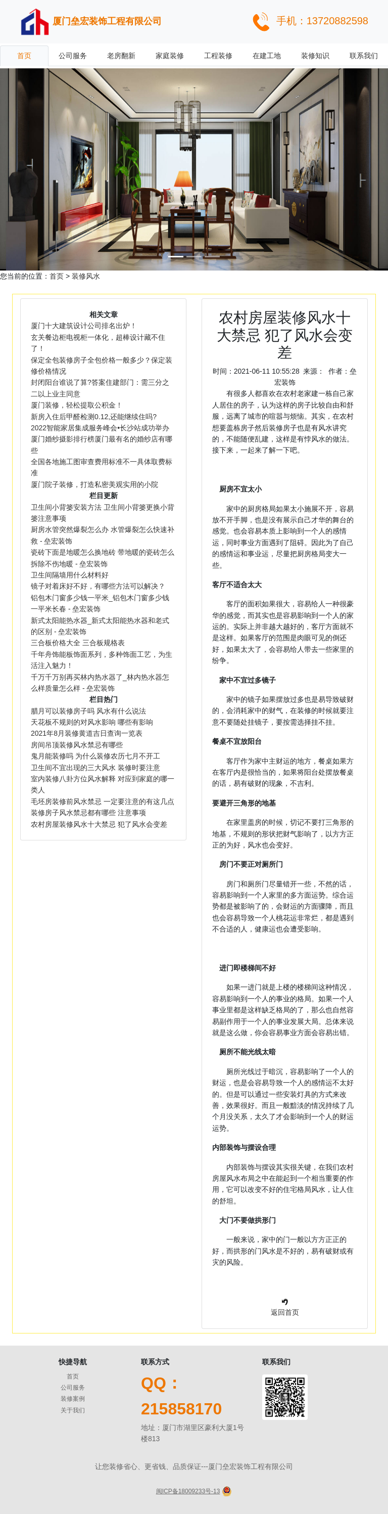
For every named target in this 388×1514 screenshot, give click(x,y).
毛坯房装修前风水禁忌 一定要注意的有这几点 (102, 801)
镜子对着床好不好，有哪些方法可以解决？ (98, 586)
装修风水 (86, 276)
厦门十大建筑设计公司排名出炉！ (84, 326)
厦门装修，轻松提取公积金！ (77, 405)
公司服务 (73, 56)
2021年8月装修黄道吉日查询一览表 (86, 733)
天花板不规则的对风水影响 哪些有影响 (92, 722)
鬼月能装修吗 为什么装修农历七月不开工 (95, 756)
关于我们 (73, 1410)
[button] (29, 169)
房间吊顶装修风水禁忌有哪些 (77, 745)
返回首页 (285, 1312)
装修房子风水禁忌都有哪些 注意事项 (96, 813)
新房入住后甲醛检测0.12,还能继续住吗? (94, 417)
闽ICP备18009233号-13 (188, 1491)
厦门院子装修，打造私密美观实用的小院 (94, 484)
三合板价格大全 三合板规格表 (78, 643)
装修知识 (315, 56)
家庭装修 (170, 56)
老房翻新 (121, 56)
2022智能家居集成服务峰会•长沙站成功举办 (100, 428)
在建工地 (267, 56)
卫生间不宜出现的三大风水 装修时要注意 (95, 768)
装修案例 (73, 1398)
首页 (24, 56)
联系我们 (364, 56)
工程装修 (218, 56)
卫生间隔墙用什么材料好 (70, 575)
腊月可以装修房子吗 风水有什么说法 (88, 711)
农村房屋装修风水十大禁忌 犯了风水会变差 (99, 824)
